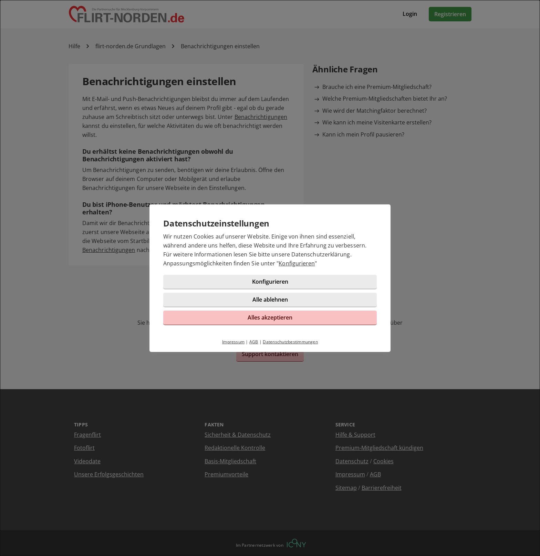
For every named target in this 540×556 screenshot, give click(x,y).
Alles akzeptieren (270, 317)
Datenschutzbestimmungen (290, 342)
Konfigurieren (297, 263)
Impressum (233, 342)
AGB (253, 342)
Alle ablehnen (270, 299)
